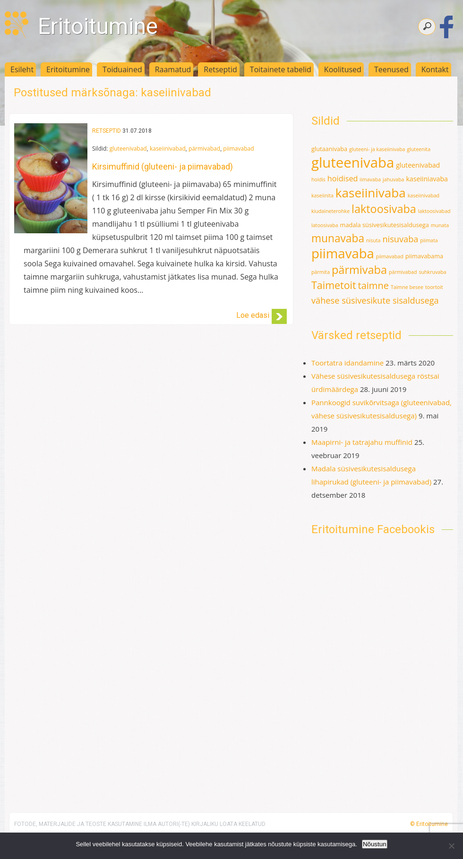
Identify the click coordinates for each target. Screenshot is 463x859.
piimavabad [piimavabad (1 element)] (389, 256)
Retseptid (220, 69)
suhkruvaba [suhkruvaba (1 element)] (432, 272)
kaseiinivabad (168, 149)
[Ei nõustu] (451, 845)
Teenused (391, 69)
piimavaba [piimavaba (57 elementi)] (342, 253)
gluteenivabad (128, 149)
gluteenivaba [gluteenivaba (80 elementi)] (352, 162)
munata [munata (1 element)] (440, 225)
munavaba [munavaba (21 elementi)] (337, 238)
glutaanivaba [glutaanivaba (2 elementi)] (329, 149)
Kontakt (435, 69)
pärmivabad (204, 149)
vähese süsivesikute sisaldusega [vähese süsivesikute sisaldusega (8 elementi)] (375, 300)
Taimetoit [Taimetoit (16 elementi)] (333, 285)
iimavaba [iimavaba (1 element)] (370, 179)
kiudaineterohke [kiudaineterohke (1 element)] (330, 211)
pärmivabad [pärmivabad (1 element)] (403, 272)
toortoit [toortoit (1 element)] (434, 287)
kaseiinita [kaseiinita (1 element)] (322, 195)
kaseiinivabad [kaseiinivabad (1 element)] (423, 195)
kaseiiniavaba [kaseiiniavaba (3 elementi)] (427, 178)
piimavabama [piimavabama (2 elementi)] (424, 256)
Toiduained (122, 69)
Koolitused (342, 69)
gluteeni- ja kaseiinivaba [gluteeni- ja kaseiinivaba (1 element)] (377, 149)
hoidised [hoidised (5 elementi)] (342, 178)
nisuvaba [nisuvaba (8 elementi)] (400, 239)
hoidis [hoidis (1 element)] (318, 179)
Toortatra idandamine (347, 362)
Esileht (22, 69)
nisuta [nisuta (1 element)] (373, 240)
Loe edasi (252, 315)
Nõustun (374, 844)
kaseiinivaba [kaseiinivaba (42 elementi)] (370, 192)
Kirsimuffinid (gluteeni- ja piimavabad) (162, 166)
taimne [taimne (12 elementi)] (373, 285)
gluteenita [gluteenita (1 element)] (418, 149)
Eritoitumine (98, 26)
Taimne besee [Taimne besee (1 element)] (407, 287)
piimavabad (238, 149)
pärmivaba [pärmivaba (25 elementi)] (359, 269)
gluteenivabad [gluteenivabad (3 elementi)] (418, 165)
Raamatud (173, 69)
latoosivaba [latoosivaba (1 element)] (324, 225)
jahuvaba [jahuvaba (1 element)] (393, 179)
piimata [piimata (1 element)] (428, 240)
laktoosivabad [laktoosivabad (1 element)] (434, 211)
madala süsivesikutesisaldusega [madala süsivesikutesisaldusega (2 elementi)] (384, 225)
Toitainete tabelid (280, 69)
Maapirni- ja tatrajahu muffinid (361, 442)
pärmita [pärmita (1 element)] (320, 272)
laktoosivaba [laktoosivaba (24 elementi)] (384, 208)
